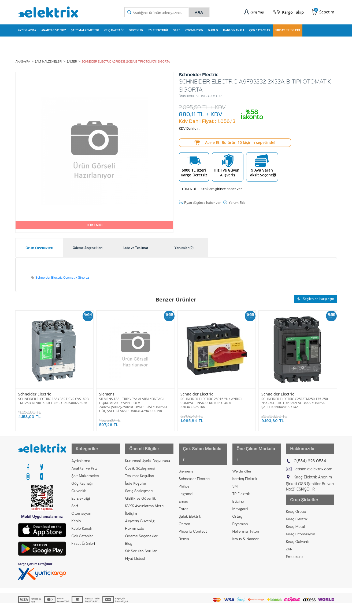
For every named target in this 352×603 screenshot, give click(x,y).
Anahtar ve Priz (53, 27)
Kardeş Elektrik (244, 458)
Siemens (106, 389)
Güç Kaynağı (114, 27)
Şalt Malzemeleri (85, 27)
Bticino (238, 481)
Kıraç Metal (295, 512)
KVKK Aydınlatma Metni (144, 496)
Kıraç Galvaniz (298, 527)
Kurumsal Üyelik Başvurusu (147, 451)
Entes (183, 488)
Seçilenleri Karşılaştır (315, 294)
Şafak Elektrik (190, 496)
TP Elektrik (241, 473)
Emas (183, 481)
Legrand (186, 473)
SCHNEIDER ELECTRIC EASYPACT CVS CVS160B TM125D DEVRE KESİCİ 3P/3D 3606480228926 (53, 396)
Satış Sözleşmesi (139, 481)
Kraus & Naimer (245, 519)
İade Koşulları (136, 473)
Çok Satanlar (259, 27)
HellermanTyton (245, 511)
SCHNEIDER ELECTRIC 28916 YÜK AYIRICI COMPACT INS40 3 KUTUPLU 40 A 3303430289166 (211, 398)
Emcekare (294, 542)
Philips (184, 466)
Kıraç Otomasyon (300, 519)
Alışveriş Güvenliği (140, 511)
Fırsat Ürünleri (287, 27)
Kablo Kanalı (233, 27)
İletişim (131, 504)
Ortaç (237, 496)
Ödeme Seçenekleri (141, 526)
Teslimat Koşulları (139, 466)
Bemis (184, 519)
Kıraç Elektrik (297, 504)
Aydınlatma (27, 27)
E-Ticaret (159, 596)
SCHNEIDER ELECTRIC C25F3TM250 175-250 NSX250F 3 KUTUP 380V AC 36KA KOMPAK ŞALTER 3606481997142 (294, 398)
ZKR (289, 534)
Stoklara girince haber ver (221, 184)
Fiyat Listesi (135, 549)
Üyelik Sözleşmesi (140, 458)
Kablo (213, 27)
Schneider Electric (32, 389)
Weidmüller (241, 451)
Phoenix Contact (193, 511)
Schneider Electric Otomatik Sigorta (62, 273)
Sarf (176, 27)
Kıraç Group (296, 497)
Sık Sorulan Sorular (141, 541)
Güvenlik (136, 27)
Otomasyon (194, 27)
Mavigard (240, 488)
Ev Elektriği (158, 27)
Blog (128, 534)
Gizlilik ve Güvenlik (140, 488)
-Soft (148, 596)
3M (235, 466)
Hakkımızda (134, 519)
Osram (184, 504)
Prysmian (240, 504)
